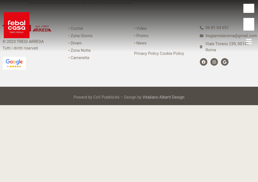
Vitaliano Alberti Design (163, 97)
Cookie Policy (172, 53)
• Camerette (78, 57)
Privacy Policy (146, 53)
